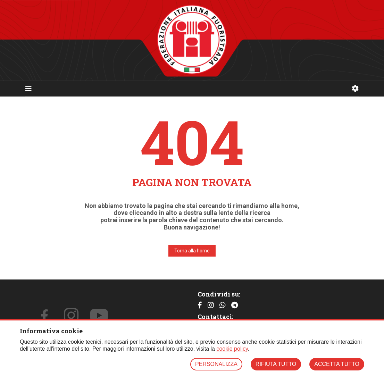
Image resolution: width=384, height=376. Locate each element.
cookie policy (232, 349)
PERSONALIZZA (216, 364)
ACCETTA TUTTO (336, 364)
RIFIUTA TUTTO (276, 364)
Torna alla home (192, 250)
